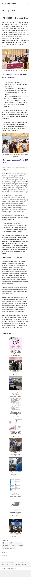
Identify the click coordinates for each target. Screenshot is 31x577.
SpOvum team (15, 563)
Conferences (5, 564)
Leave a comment (22, 564)
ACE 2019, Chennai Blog (15, 17)
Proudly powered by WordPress (9, 568)
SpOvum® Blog (9, 3)
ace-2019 (13, 564)
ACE (22, 563)
